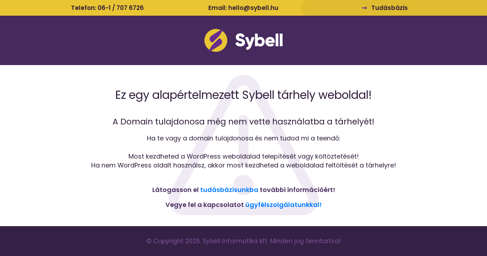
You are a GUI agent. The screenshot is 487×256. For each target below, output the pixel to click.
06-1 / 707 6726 (121, 8)
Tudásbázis (389, 8)
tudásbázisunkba (229, 189)
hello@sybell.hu (253, 8)
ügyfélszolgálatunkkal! (283, 204)
